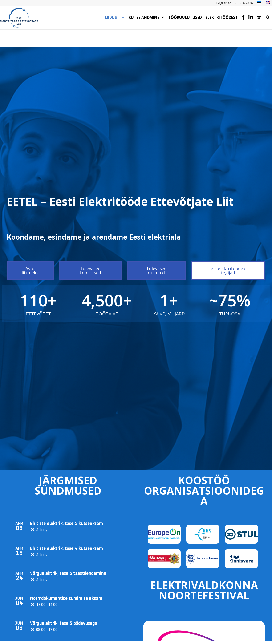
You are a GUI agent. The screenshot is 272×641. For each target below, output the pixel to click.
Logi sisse (223, 3)
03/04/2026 (244, 3)
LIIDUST (116, 17)
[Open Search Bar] (267, 17)
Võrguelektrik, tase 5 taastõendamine (68, 573)
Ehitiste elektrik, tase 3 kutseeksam (66, 523)
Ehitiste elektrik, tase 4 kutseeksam (66, 548)
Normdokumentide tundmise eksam (66, 598)
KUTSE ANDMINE (147, 17)
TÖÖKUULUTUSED (185, 17)
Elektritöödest (222, 17)
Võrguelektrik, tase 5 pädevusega (63, 623)
